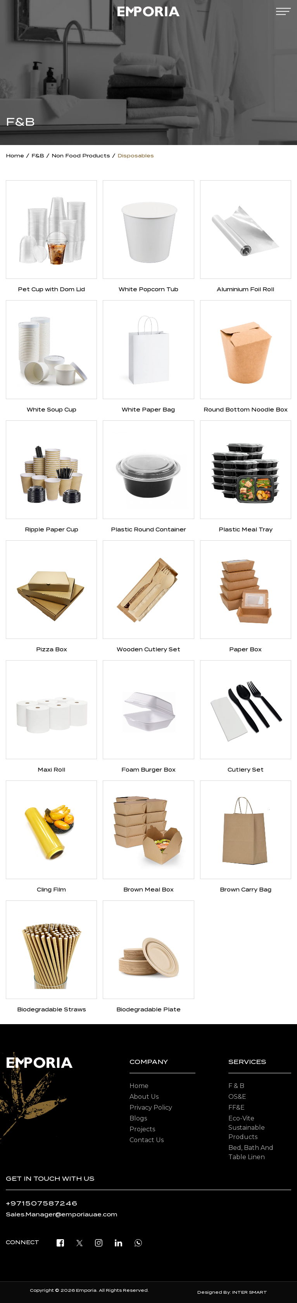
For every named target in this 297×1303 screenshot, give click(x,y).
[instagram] (98, 1242)
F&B (37, 156)
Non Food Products (81, 156)
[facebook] (60, 1242)
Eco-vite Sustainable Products (246, 1128)
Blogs (138, 1118)
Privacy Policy (151, 1107)
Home (15, 156)
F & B (236, 1086)
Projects (142, 1129)
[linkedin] (118, 1242)
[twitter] (79, 1242)
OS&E (237, 1096)
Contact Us (147, 1140)
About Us (144, 1096)
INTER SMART (249, 1292)
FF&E (236, 1107)
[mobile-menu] (283, 11)
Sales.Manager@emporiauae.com (61, 1214)
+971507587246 (42, 1203)
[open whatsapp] (138, 1242)
